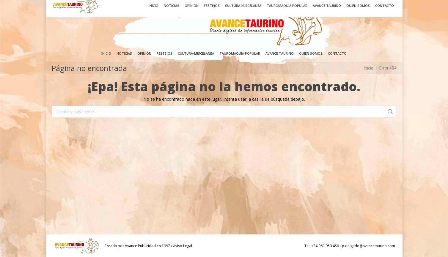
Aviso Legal (182, 245)
